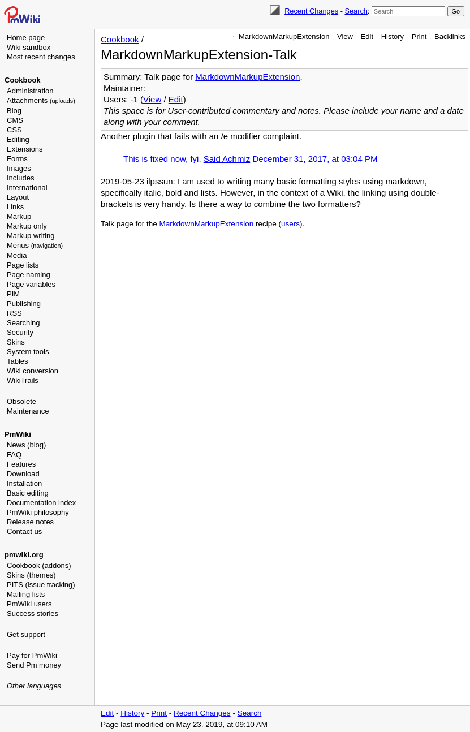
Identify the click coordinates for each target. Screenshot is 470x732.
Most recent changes (41, 57)
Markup (19, 216)
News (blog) (26, 445)
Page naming (28, 274)
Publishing (24, 303)
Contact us (24, 531)
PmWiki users (29, 604)
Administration (30, 91)
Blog (14, 110)
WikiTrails (22, 380)
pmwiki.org (24, 554)
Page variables (31, 284)
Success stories (32, 613)
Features (21, 464)
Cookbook (23, 80)
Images (19, 168)
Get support (26, 634)
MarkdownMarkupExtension (247, 76)
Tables (17, 361)
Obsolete (21, 401)
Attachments (41, 100)
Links (15, 207)
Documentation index (41, 502)
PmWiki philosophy (38, 512)
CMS (15, 120)
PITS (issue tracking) (41, 584)
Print (419, 36)
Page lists (22, 265)
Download (23, 474)
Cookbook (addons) (39, 565)
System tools (28, 351)
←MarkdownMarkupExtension (280, 36)
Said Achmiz (227, 158)
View (345, 36)
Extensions (25, 149)
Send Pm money (34, 665)
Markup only (27, 226)
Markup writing (31, 235)
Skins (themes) (31, 575)
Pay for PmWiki (32, 655)
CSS (14, 130)
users (290, 223)
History (392, 36)
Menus (35, 245)
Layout (18, 197)
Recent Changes (311, 11)
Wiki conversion (32, 371)
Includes (20, 178)
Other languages (34, 686)
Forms (17, 158)
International (27, 187)
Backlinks (449, 36)
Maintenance (28, 411)
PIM (13, 294)
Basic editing (28, 493)
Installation (24, 483)
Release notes (30, 522)
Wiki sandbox (28, 47)
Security (20, 332)
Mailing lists (26, 594)
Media (17, 255)
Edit (367, 36)
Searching (23, 322)
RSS (14, 313)
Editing (18, 139)
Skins (16, 342)
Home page (26, 37)
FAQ (14, 454)
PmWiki (18, 434)
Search (355, 11)
